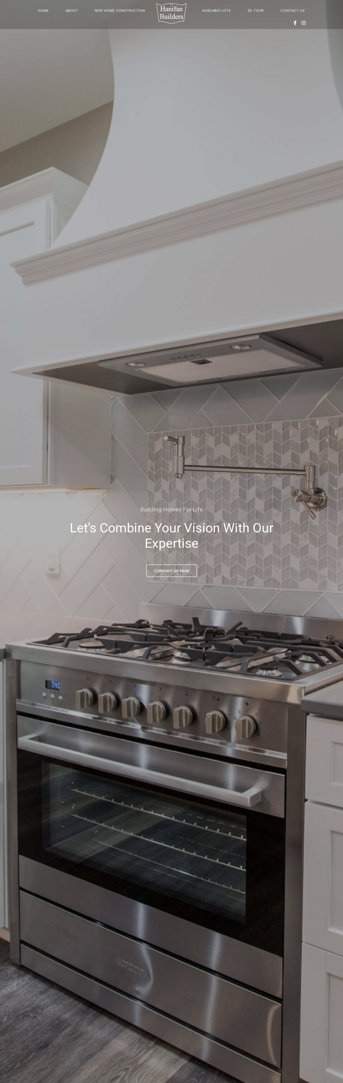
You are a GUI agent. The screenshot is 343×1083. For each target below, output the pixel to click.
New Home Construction (120, 10)
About (72, 10)
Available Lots (216, 10)
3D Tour (256, 10)
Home (43, 10)
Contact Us (293, 10)
